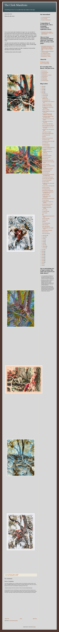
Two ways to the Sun (46, 144)
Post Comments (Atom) (13, 620)
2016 (43, 257)
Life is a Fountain (44, 18)
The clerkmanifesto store (45, 17)
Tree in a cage (44, 209)
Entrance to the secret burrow (47, 138)
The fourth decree (44, 76)
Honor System (44, 212)
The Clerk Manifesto (16, 5)
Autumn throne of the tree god (47, 190)
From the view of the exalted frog (48, 178)
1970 (43, 265)
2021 (43, 249)
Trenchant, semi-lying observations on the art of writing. (47, 52)
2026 (43, 86)
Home (21, 618)
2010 (43, 263)
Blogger (34, 626)
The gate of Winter (45, 181)
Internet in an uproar (45, 187)
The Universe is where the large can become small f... (47, 117)
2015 (43, 259)
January (43, 247)
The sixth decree (44, 79)
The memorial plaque (46, 145)
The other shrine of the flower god (48, 185)
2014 (43, 260)
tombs (17, 575)
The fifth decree (44, 77)
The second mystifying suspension (48, 147)
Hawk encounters (45, 224)
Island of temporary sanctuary (47, 168)
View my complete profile (44, 63)
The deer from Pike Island (46, 104)
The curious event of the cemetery (48, 198)
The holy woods (45, 220)
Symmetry (44, 136)
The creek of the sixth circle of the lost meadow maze (48, 175)
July (43, 238)
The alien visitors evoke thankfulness (46, 196)
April (43, 243)
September (44, 235)
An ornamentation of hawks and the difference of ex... (47, 192)
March (43, 244)
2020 (43, 251)
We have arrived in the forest (47, 204)
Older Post (35, 618)
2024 (43, 89)
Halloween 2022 (45, 98)
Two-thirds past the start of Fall (47, 160)
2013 (43, 262)
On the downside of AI (46, 100)
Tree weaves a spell (45, 139)
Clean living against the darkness (48, 125)
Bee (43, 214)
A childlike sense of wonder (47, 105)
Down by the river (45, 231)
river (15, 575)
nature (8, 575)
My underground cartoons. (46, 53)
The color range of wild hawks (47, 123)
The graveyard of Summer (47, 155)
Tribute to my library (45, 109)
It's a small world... (45, 142)
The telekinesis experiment (47, 169)
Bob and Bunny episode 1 (45, 54)
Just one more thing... (46, 218)
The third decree (44, 73)
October (43, 97)
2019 (43, 252)
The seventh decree (44, 80)
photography (12, 575)
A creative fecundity (45, 211)
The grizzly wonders (45, 194)
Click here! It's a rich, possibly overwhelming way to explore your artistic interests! (47, 33)
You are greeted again (46, 223)
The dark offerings (45, 200)
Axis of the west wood (46, 171)
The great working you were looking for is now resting (47, 114)
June (43, 240)
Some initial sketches (46, 226)
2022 (43, 92)
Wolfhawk (44, 221)
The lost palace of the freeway (47, 177)
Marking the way (45, 158)
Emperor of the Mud (45, 164)
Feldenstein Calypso (45, 62)
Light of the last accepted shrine (47, 133)
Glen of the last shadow (46, 157)
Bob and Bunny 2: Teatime (46, 56)
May (43, 241)
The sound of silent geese (46, 180)
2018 (43, 254)
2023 (43, 91)
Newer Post (7, 618)
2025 (43, 88)
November (44, 95)
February (44, 246)
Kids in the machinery (46, 233)
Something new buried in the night (48, 141)
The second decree (44, 72)
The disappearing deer (46, 188)
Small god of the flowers (46, 205)
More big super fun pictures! (47, 230)
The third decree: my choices (46, 75)
